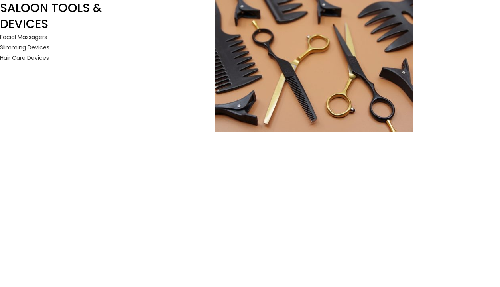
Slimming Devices (24, 47)
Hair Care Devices (24, 58)
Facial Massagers (23, 37)
